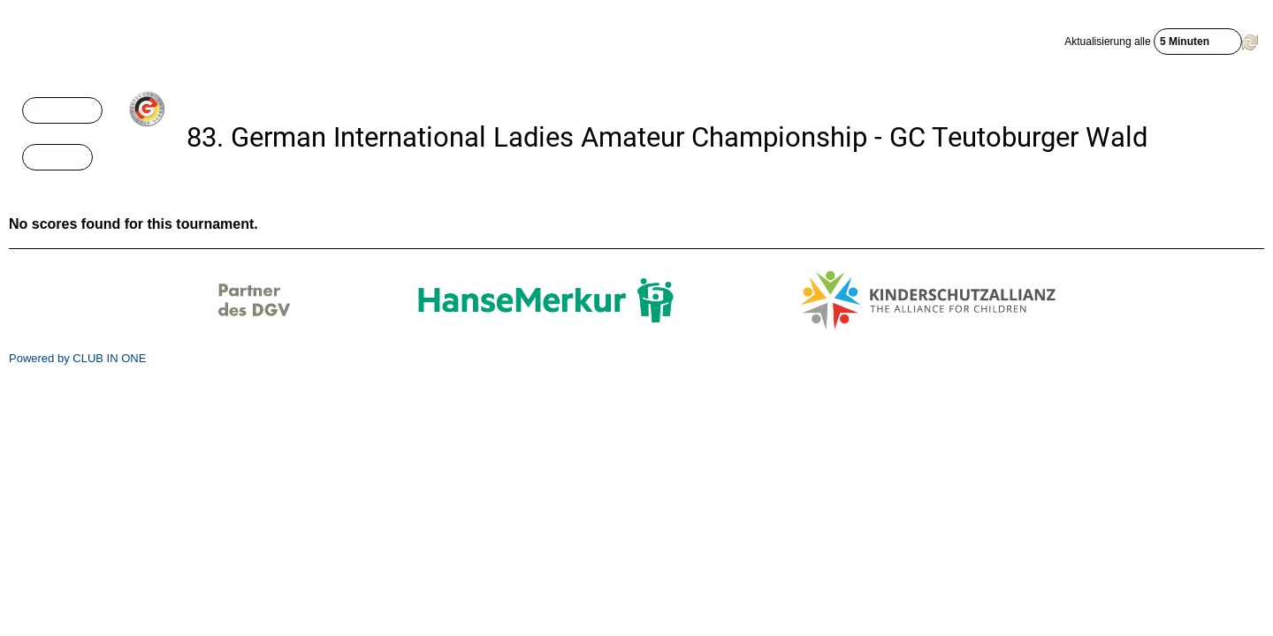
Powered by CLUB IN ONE (77, 358)
